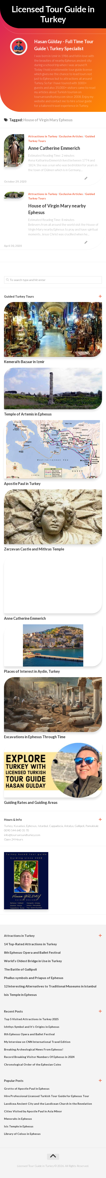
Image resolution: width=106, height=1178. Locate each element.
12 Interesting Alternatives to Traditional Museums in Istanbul (50, 986)
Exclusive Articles (71, 136)
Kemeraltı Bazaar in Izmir (24, 361)
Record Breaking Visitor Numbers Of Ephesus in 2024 (39, 1057)
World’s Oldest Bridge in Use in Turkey (33, 961)
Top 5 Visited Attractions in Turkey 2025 (31, 1019)
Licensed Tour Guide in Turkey (53, 14)
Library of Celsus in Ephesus (22, 1133)
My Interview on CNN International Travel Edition (37, 1041)
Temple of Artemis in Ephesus (28, 414)
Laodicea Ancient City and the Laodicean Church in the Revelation (48, 1103)
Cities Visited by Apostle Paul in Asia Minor (33, 1111)
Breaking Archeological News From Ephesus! (33, 1049)
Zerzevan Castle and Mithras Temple (34, 549)
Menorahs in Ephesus (18, 1118)
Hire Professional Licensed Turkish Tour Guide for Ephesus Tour (46, 1096)
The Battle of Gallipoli (20, 969)
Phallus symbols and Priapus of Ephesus (33, 978)
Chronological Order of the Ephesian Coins (32, 1064)
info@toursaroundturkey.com (22, 835)
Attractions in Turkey (42, 136)
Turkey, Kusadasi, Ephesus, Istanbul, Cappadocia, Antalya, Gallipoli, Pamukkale (51, 826)
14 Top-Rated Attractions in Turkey (30, 944)
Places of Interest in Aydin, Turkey (32, 671)
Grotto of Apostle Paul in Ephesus (26, 1088)
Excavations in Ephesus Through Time (34, 737)
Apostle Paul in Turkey (22, 483)
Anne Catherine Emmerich (54, 148)
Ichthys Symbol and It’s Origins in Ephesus (31, 1026)
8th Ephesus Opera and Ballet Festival (32, 952)
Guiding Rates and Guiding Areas (31, 802)
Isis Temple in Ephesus (20, 994)
